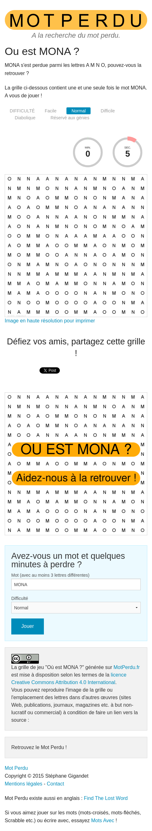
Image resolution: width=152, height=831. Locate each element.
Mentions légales (23, 783)
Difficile (108, 110)
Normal (78, 110)
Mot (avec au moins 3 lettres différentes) (50, 575)
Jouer (27, 626)
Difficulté (19, 598)
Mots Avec (102, 820)
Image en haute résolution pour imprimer (50, 320)
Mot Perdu (16, 768)
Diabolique (25, 117)
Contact (55, 783)
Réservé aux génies (69, 117)
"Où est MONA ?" (64, 667)
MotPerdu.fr (126, 667)
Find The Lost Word (106, 798)
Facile (50, 110)
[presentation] (49, 377)
